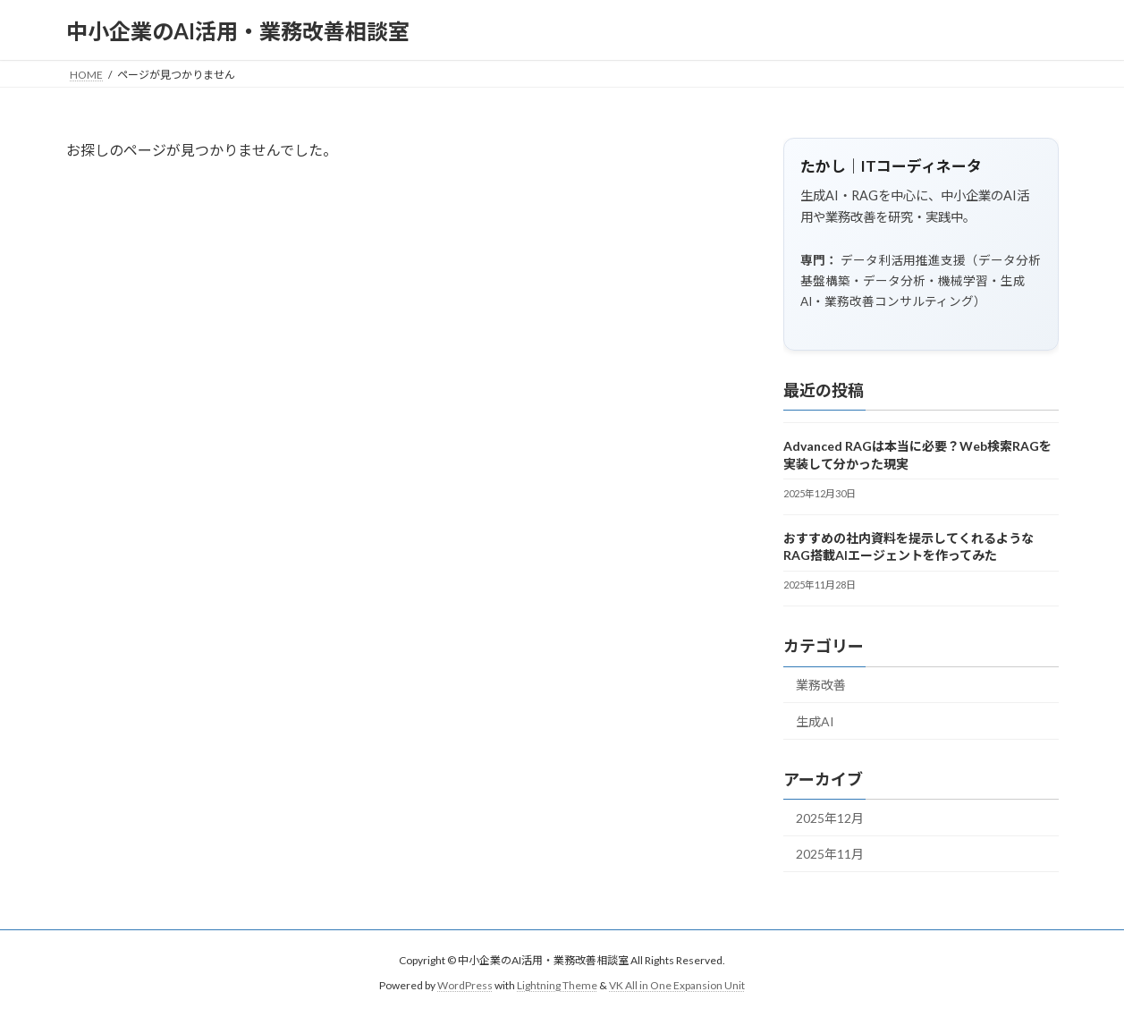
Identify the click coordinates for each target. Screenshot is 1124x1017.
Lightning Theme (557, 986)
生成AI (815, 721)
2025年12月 (830, 818)
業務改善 (821, 685)
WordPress (465, 986)
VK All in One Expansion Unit (677, 986)
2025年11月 (830, 854)
